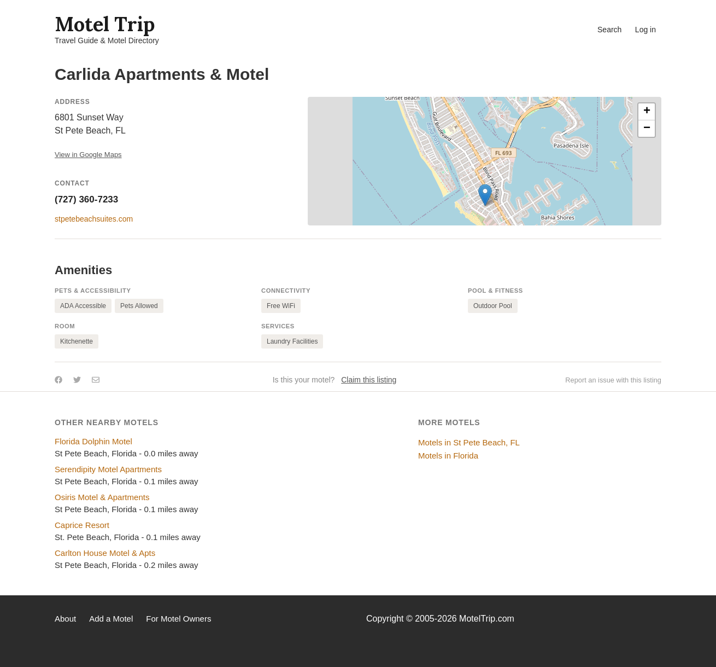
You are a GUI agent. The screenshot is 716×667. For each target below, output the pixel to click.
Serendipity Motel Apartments (108, 469)
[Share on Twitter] (77, 379)
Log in (645, 29)
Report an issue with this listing (613, 380)
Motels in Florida (448, 455)
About (65, 618)
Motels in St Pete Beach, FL (469, 442)
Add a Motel (111, 618)
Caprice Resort (82, 525)
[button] (485, 195)
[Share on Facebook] (58, 379)
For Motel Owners (178, 618)
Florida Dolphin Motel (93, 441)
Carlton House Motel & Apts (105, 553)
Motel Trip (105, 24)
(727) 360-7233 (86, 199)
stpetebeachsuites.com (94, 218)
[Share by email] (95, 379)
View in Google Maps (88, 154)
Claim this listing (368, 379)
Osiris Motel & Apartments (102, 497)
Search (609, 29)
